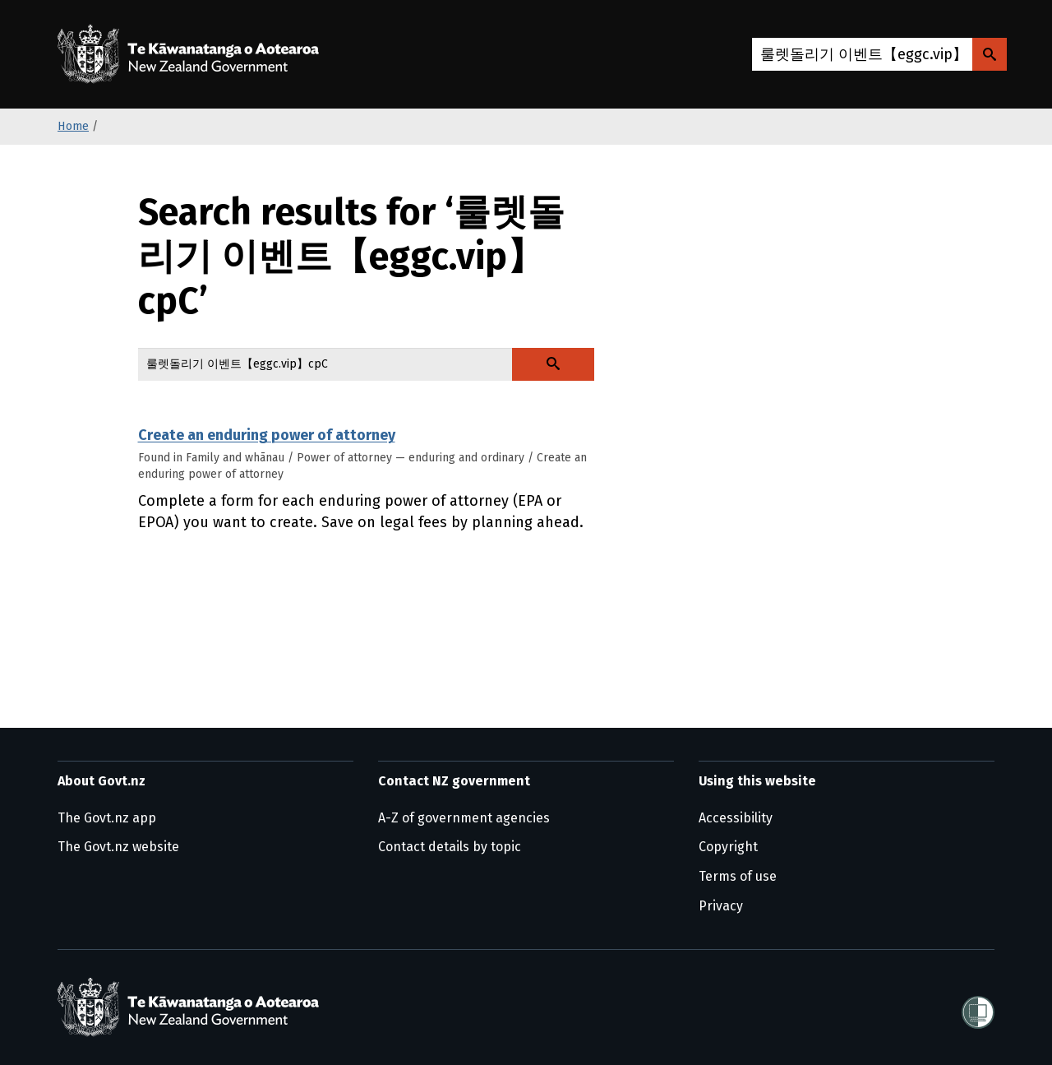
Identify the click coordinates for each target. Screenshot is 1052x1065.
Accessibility (736, 818)
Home (73, 126)
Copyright (728, 846)
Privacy (721, 906)
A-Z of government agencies (464, 818)
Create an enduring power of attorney (266, 435)
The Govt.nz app (107, 818)
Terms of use (738, 876)
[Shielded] (978, 1007)
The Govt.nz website (118, 846)
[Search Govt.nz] (989, 54)
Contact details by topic (449, 846)
